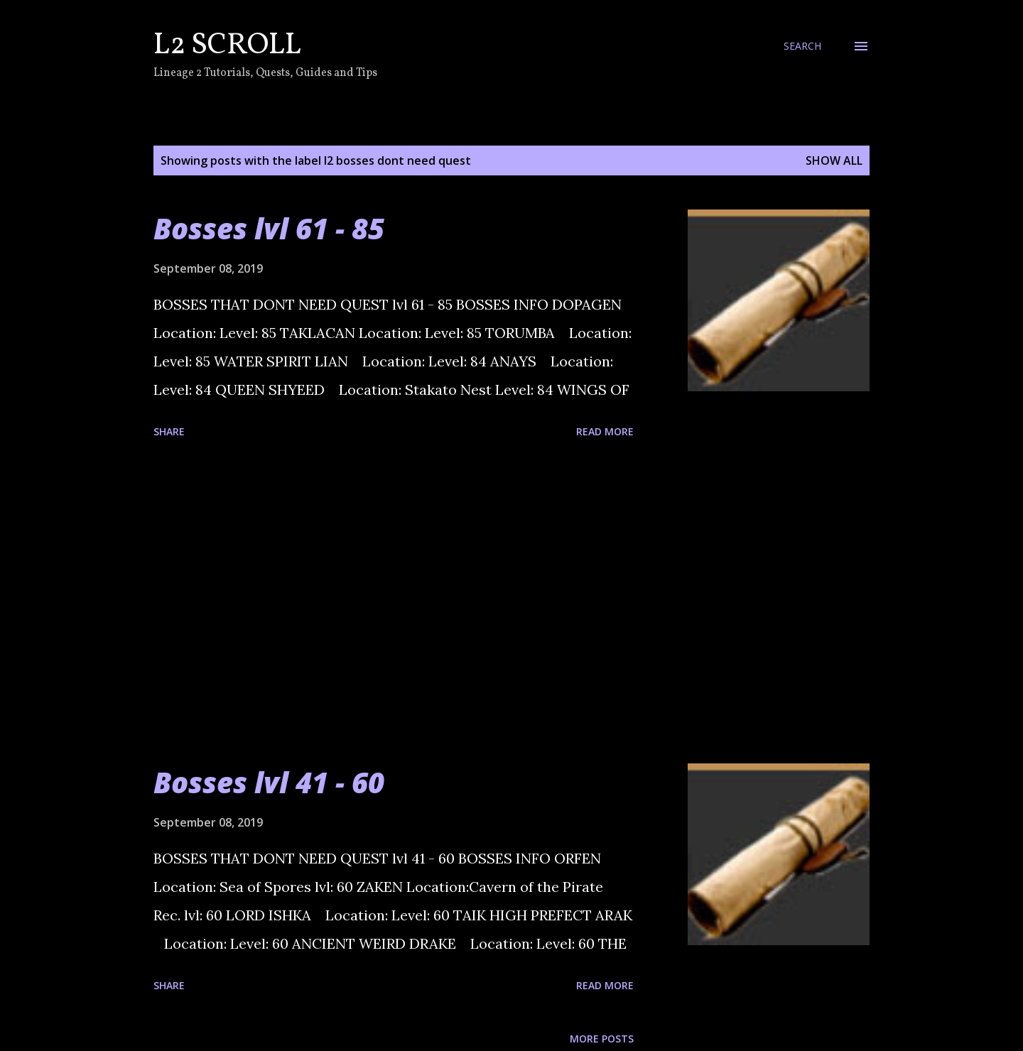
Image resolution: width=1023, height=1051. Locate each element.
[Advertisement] (393, 603)
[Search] (802, 46)
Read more (605, 431)
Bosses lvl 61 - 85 (268, 228)
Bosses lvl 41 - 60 (268, 782)
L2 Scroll (227, 46)
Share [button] (169, 431)
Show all (834, 160)
